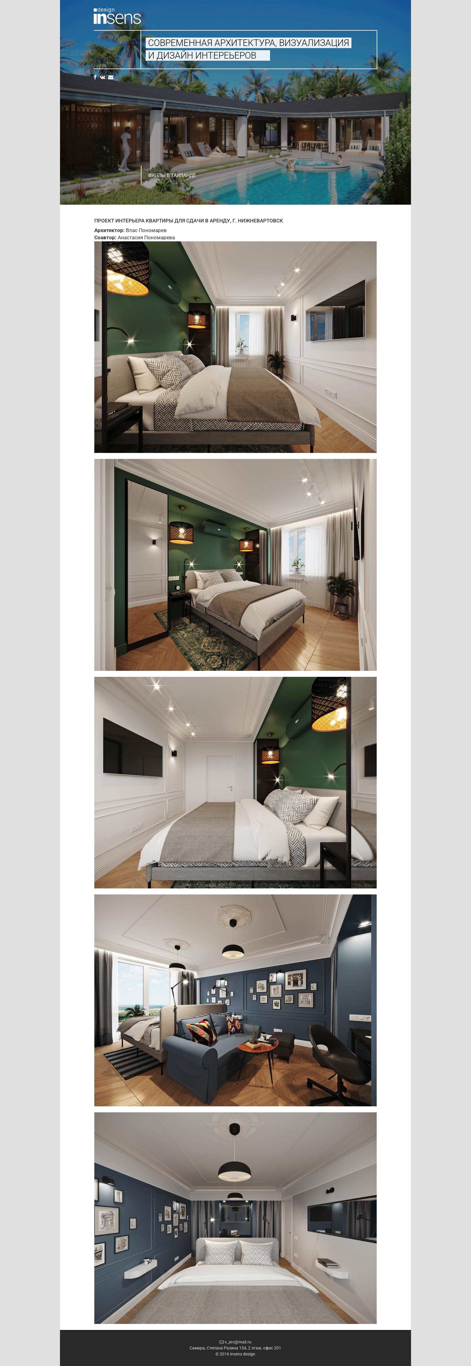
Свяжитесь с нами (112, 60)
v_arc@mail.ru (235, 1342)
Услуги (101, 46)
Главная (102, 39)
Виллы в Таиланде (172, 175)
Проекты (112, 53)
